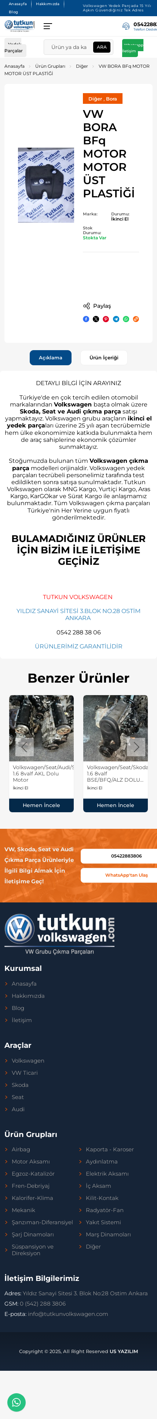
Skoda (20, 1085)
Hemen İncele (41, 805)
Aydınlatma (102, 1161)
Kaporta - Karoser (110, 1149)
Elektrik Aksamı (107, 1173)
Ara (102, 47)
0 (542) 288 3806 (35, 1303)
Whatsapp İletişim (132, 48)
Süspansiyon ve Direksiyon (33, 1250)
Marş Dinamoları (108, 1234)
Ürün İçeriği (104, 357)
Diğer (82, 66)
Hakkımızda (47, 3)
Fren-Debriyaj (31, 1186)
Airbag (21, 1149)
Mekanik (23, 1210)
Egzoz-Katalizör (33, 1173)
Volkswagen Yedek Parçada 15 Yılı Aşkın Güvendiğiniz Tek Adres (117, 8)
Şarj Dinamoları (33, 1234)
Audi (18, 1109)
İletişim (22, 1020)
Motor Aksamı (31, 1161)
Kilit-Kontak (102, 1198)
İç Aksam (98, 1186)
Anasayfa (18, 3)
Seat (18, 1097)
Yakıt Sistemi (103, 1222)
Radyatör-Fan (105, 1210)
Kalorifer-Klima (32, 1198)
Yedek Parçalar (13, 47)
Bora (111, 99)
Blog (13, 12)
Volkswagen (28, 1060)
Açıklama (50, 357)
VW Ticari (25, 1073)
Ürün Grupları (50, 66)
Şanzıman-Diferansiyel (42, 1222)
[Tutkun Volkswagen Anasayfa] (19, 26)
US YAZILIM (124, 1351)
